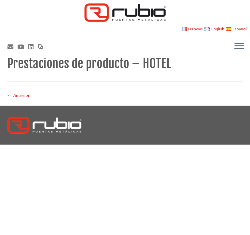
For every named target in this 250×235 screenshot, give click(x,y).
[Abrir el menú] (239, 46)
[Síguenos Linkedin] (33, 46)
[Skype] (42, 46)
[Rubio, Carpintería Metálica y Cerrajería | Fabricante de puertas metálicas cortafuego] (125, 12)
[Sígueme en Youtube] (23, 46)
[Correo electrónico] (12, 46)
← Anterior (18, 95)
